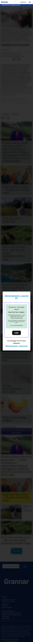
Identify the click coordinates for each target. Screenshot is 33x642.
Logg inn (23, 2)
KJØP (17, 333)
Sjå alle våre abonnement (16, 325)
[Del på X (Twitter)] (16, 59)
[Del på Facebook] (13, 59)
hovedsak (5, 114)
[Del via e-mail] (19, 59)
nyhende (14, 114)
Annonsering (5, 618)
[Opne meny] (30, 2)
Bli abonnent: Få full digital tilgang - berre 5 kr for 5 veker (16, 431)
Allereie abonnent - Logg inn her (16, 346)
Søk (25, 567)
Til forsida (16, 551)
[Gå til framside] (4, 2)
